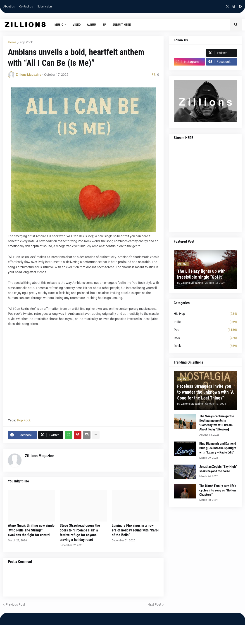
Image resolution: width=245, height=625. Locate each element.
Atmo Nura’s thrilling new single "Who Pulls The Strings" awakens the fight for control (31, 530)
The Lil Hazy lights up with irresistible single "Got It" (201, 274)
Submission (44, 6)
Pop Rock (26, 42)
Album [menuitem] (91, 24)
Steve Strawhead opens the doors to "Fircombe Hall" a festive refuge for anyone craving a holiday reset (80, 532)
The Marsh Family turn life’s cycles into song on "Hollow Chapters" (217, 490)
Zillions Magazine (39, 455)
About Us (9, 6)
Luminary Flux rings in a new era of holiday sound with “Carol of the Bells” (135, 530)
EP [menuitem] (104, 24)
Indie (205, 322)
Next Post (154, 604)
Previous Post (15, 604)
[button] (236, 25)
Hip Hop (205, 314)
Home (12, 42)
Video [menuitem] (77, 24)
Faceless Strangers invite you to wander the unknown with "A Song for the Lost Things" (205, 392)
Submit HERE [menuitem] (121, 24)
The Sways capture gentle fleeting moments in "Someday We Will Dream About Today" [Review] (216, 423)
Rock (205, 346)
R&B (205, 338)
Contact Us (26, 6)
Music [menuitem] (59, 24)
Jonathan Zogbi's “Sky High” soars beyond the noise (218, 469)
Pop (205, 330)
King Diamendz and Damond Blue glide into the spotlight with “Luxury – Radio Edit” (217, 448)
